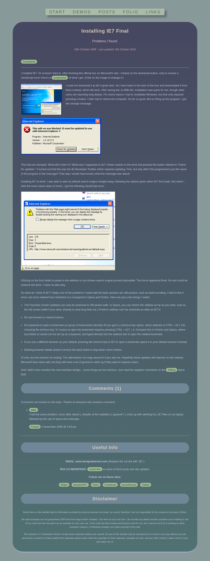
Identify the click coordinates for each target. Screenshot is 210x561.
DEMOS (82, 12)
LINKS (153, 12)
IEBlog (171, 369)
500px (64, 484)
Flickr (95, 484)
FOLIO (130, 12)
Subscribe (95, 469)
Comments (29, 61)
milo (33, 409)
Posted (35, 426)
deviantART (80, 484)
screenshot (59, 77)
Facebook (110, 484)
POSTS (106, 12)
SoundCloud (129, 484)
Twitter (146, 484)
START (57, 12)
